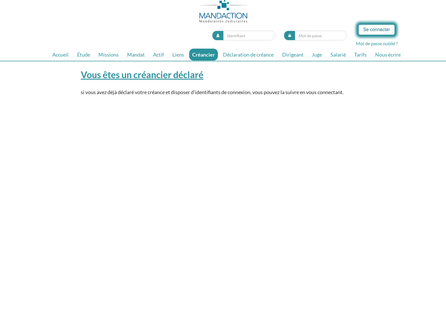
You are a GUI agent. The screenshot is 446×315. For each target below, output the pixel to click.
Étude (83, 54)
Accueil (60, 54)
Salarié (338, 54)
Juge (317, 54)
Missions (108, 54)
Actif (158, 54)
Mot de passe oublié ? (377, 43)
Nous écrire (388, 54)
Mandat (136, 54)
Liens (178, 54)
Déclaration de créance (248, 54)
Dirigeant (292, 54)
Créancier (203, 54)
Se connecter (376, 29)
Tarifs (360, 54)
